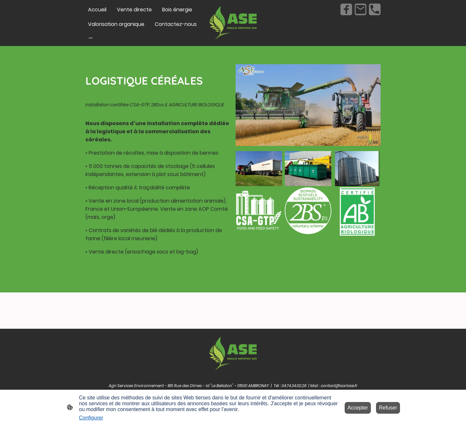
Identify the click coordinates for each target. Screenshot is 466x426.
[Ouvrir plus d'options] (90, 37)
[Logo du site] (233, 23)
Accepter (358, 407)
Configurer (91, 417)
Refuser (388, 407)
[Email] (360, 9)
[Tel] (375, 9)
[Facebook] (346, 9)
